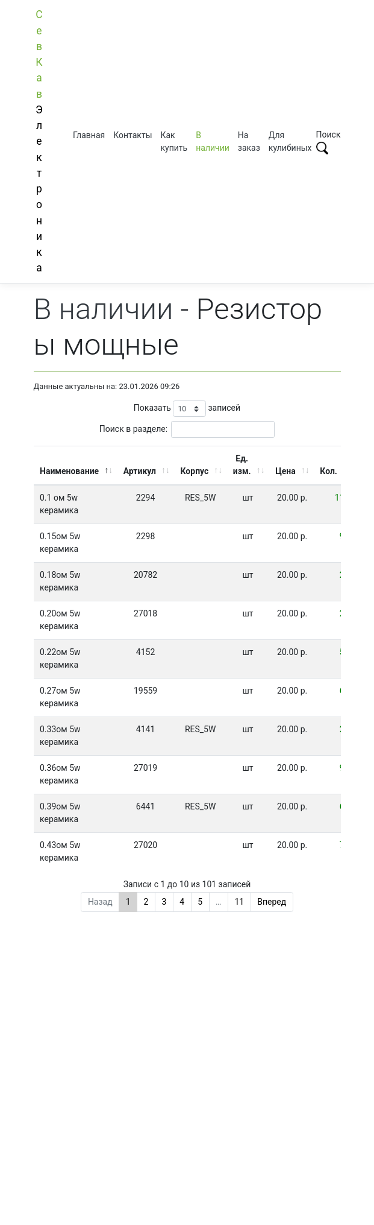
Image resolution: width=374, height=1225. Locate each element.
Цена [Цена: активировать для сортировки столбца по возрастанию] (285, 471)
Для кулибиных (290, 141)
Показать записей (187, 408)
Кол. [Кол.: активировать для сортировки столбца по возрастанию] (328, 471)
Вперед (271, 902)
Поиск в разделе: (187, 429)
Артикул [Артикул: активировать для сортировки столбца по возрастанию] (139, 471)
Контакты (132, 135)
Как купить (174, 141)
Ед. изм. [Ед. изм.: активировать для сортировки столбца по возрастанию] (242, 465)
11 (239, 902)
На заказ (249, 141)
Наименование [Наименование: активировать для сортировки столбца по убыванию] (69, 471)
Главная (89, 135)
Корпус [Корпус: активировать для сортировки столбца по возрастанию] (195, 471)
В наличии (212, 141)
